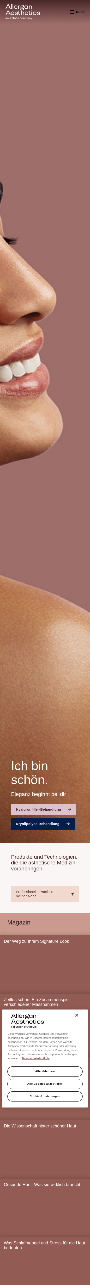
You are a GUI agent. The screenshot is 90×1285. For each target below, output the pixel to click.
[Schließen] (77, 1015)
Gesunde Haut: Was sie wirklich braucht (42, 1184)
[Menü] (77, 12)
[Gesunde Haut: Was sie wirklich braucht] (45, 1214)
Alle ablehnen (45, 1071)
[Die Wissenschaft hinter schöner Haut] (45, 1156)
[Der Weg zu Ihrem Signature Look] (45, 971)
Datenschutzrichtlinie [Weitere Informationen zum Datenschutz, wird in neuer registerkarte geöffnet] (35, 1058)
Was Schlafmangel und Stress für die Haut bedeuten (44, 1245)
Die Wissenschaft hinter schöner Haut (40, 1126)
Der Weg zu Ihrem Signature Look (36, 941)
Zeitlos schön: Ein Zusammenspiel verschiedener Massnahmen (37, 1002)
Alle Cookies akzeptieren (45, 1083)
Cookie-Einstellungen (45, 1096)
